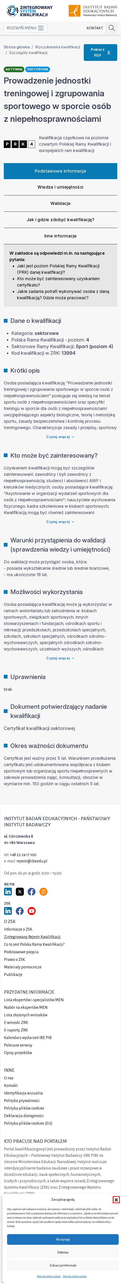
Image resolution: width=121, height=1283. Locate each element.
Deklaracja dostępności (24, 1116)
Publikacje (13, 975)
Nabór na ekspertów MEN (26, 1007)
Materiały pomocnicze (23, 967)
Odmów (62, 1252)
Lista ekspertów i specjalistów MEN (34, 1000)
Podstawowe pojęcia (21, 952)
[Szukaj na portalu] (111, 28)
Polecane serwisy (18, 1045)
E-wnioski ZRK (16, 1023)
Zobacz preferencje (63, 1265)
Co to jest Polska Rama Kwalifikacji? (34, 944)
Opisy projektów (18, 1053)
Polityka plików (24, 1108)
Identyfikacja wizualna (23, 1093)
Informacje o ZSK (18, 929)
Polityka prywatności (22, 1101)
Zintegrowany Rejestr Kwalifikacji (32, 937)
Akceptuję (63, 1239)
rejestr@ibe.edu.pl (32, 861)
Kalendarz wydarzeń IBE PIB (28, 1038)
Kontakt (95, 28)
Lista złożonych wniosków (25, 1015)
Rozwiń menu (25, 28)
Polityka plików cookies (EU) (28, 1123)
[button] (116, 1199)
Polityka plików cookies (49, 1276)
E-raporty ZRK (16, 1030)
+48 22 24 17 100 (23, 855)
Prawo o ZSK (14, 960)
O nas (8, 1078)
